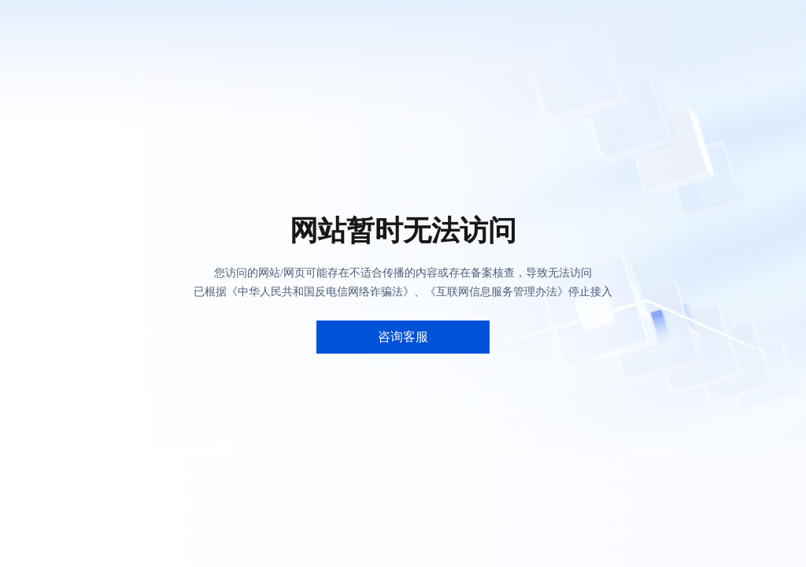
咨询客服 (403, 336)
